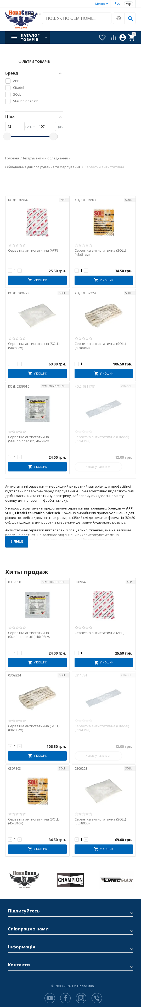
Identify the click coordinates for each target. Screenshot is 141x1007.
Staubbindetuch (53, 386)
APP (63, 200)
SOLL (128, 200)
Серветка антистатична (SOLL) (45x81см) (100, 252)
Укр (128, 4)
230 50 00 (28, 14)
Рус (117, 3)
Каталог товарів (30, 37)
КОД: (12, 200)
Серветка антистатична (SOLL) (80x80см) (100, 346)
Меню (100, 3)
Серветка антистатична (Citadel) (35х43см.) (102, 439)
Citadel (126, 386)
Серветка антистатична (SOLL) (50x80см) (33, 346)
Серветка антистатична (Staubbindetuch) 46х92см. (29, 439)
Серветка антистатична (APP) (33, 250)
